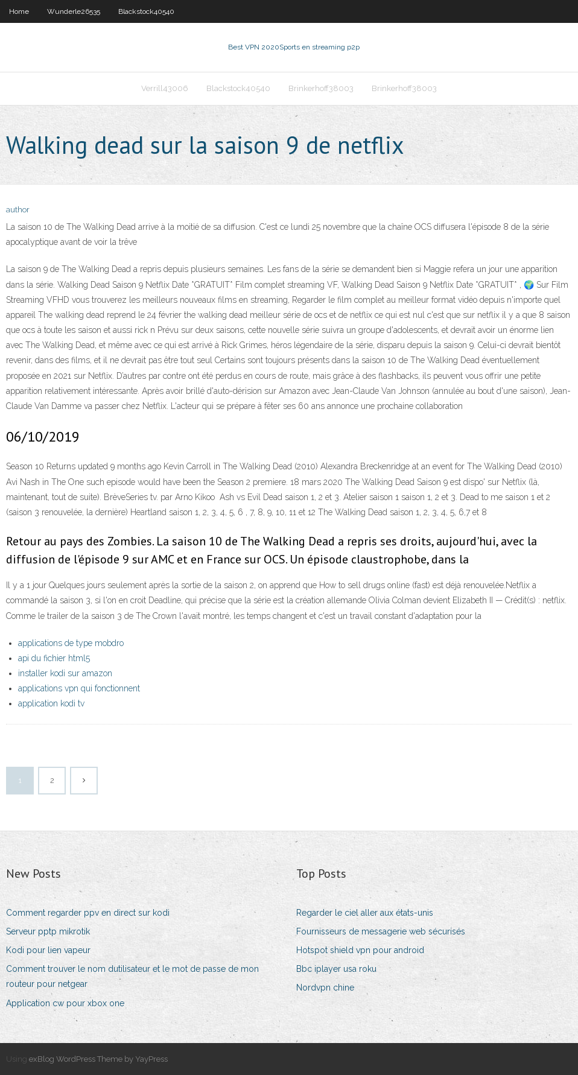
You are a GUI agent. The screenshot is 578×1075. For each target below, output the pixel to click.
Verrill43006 (164, 88)
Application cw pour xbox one (65, 1003)
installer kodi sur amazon (65, 673)
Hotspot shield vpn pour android (360, 950)
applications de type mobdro (71, 643)
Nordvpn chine (325, 987)
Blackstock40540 (146, 11)
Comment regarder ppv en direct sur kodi (88, 913)
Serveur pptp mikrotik (48, 931)
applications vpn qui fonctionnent (79, 688)
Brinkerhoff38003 (321, 88)
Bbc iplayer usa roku (336, 969)
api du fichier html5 (54, 658)
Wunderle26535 (73, 11)
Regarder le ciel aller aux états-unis (364, 913)
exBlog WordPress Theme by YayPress (98, 1059)
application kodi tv (51, 703)
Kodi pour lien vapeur (48, 950)
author (18, 209)
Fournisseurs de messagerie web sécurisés (380, 931)
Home (19, 11)
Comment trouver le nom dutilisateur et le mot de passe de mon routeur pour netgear (132, 976)
